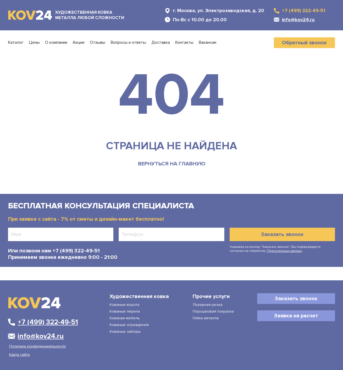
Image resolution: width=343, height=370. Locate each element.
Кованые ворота (124, 304)
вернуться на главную (171, 164)
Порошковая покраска (213, 311)
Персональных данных (284, 251)
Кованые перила (125, 311)
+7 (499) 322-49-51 (75, 251)
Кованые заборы (125, 331)
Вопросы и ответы (128, 42)
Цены (34, 42)
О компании (56, 42)
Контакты (184, 42)
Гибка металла (206, 318)
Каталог (16, 42)
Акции (78, 42)
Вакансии (207, 42)
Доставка (160, 42)
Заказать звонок (282, 234)
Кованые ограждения (129, 324)
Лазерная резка (207, 304)
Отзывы (97, 42)
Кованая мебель (125, 318)
